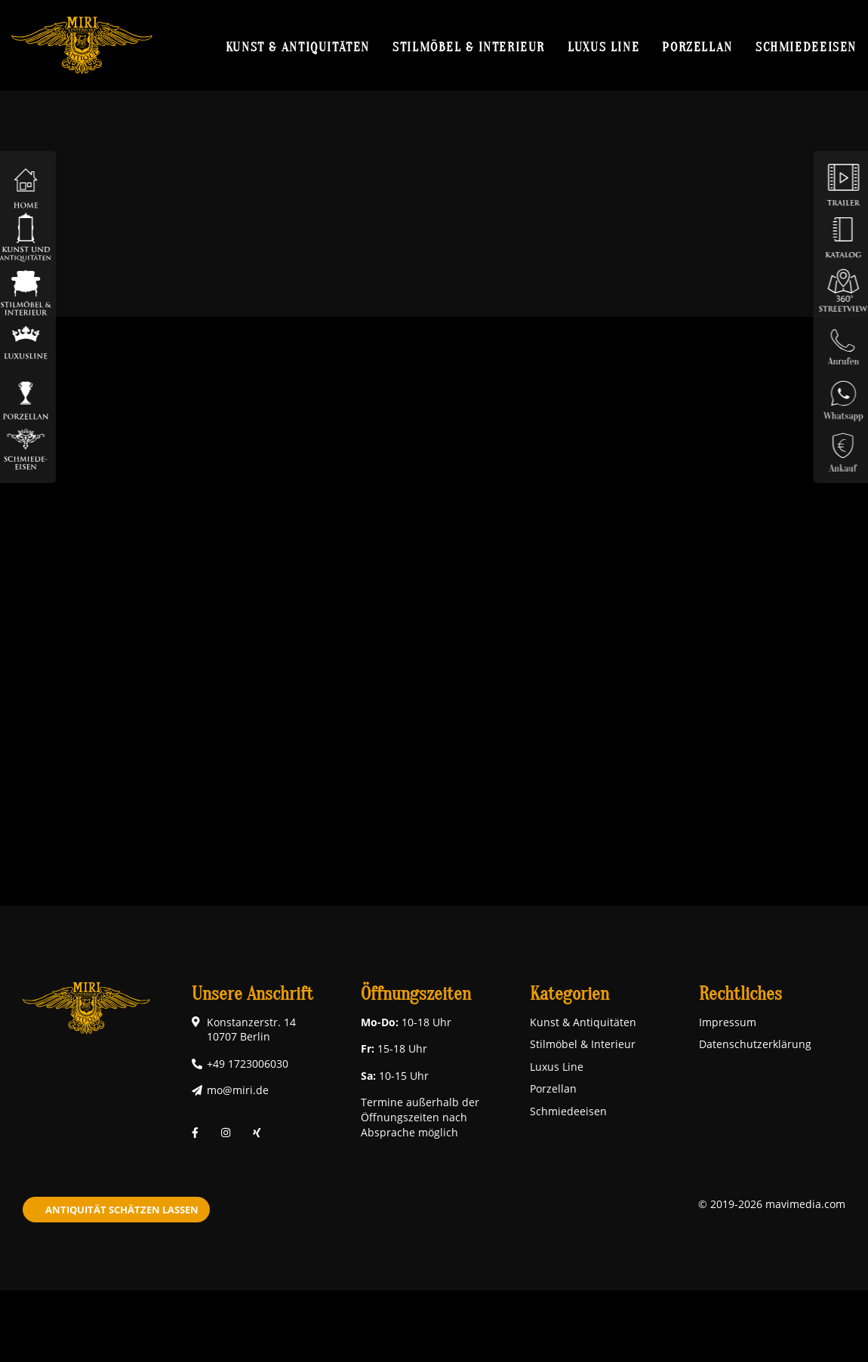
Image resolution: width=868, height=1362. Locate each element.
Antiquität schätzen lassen (122, 1209)
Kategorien (569, 994)
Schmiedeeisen (806, 47)
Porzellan (697, 47)
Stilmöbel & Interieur (468, 47)
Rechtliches (740, 994)
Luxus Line (603, 47)
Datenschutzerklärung (755, 1044)
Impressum (727, 1022)
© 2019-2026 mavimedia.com (771, 1204)
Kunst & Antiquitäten (298, 47)
